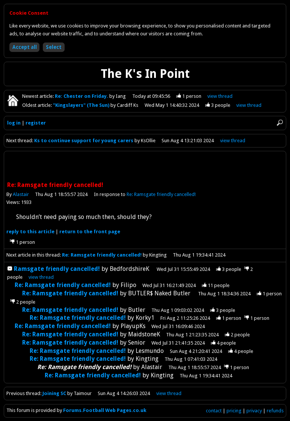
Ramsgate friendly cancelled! (57, 268)
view (220, 96)
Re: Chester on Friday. (82, 96)
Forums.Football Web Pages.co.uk (105, 410)
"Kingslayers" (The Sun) (81, 105)
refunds (275, 410)
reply (30, 231)
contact (214, 410)
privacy (254, 410)
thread (41, 277)
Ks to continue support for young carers (83, 140)
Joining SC (54, 393)
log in (14, 123)
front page (89, 231)
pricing (234, 410)
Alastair (21, 194)
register (36, 123)
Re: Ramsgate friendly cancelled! (161, 194)
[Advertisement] (145, 167)
